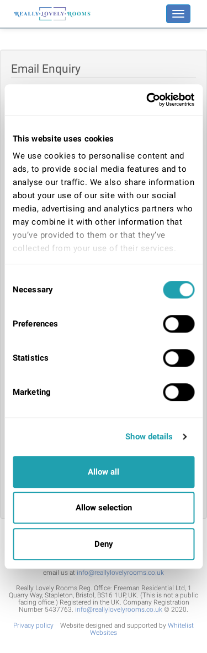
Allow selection (104, 508)
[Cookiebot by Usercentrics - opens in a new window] (147, 99)
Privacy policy (33, 625)
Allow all (103, 472)
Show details (149, 437)
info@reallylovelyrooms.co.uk (120, 572)
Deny (103, 544)
